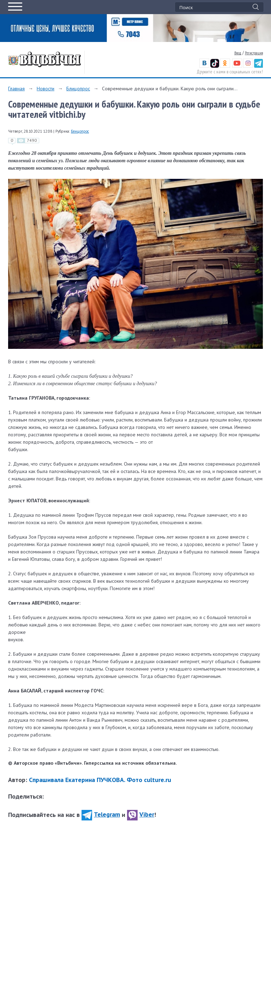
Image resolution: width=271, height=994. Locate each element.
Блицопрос (78, 88)
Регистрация (254, 52)
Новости (45, 88)
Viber (140, 814)
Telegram (101, 814)
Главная (16, 88)
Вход (237, 52)
